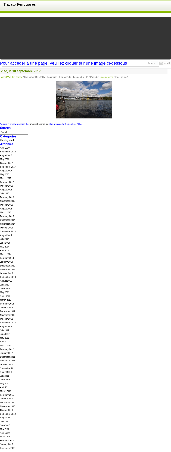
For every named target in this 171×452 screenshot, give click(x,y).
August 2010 (6, 417)
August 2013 (6, 281)
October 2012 (6, 319)
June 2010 (5, 425)
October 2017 (6, 163)
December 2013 (7, 266)
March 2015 (5, 212)
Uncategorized (106, 77)
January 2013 (6, 307)
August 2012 (6, 326)
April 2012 (5, 341)
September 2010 (8, 414)
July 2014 (4, 239)
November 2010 (7, 406)
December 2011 (7, 357)
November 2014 (7, 224)
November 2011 (7, 360)
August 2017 (6, 171)
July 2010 (4, 421)
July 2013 (4, 285)
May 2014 (5, 247)
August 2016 (6, 190)
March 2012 (5, 345)
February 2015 (7, 216)
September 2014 (8, 231)
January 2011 (6, 398)
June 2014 (5, 243)
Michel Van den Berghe (12, 77)
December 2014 (7, 220)
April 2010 (5, 433)
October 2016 (6, 186)
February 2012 (7, 349)
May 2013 (5, 292)
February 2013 (7, 304)
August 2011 (6, 372)
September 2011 (8, 368)
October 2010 (6, 410)
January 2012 (6, 353)
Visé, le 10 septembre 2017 (21, 71)
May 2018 (5, 159)
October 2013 (6, 273)
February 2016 (7, 197)
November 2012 (7, 315)
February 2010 (7, 440)
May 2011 (5, 383)
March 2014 (5, 254)
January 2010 (6, 444)
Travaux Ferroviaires (20, 4)
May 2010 (5, 429)
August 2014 (6, 235)
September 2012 (8, 322)
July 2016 (4, 193)
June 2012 (5, 334)
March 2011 (5, 391)
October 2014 (6, 228)
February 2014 (7, 258)
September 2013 (8, 277)
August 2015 (6, 209)
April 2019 (5, 148)
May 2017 (5, 174)
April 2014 (5, 250)
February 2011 (7, 395)
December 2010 (7, 402)
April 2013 (5, 296)
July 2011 (4, 376)
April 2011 (5, 387)
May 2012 (5, 338)
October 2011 (6, 364)
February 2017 (7, 182)
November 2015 (7, 201)
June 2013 (5, 288)
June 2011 (5, 379)
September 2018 (8, 151)
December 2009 (7, 448)
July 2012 (4, 330)
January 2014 (6, 262)
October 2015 (6, 205)
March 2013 (5, 300)
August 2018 (6, 155)
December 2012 (7, 311)
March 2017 (5, 178)
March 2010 (5, 436)
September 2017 (8, 167)
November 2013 (7, 269)
